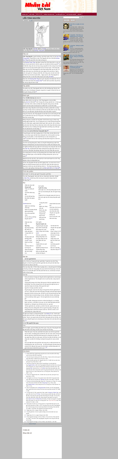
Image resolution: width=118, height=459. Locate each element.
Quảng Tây (38, 80)
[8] (26, 155)
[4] (35, 101)
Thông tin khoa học (49, 14)
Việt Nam (43, 379)
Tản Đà (25, 203)
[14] (26, 320)
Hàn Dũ (28, 102)
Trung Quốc (41, 50)
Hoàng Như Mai (41, 387)
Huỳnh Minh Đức (52, 400)
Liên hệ (79, 14)
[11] (31, 218)
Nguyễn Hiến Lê (31, 365)
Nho (31, 368)
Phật (44, 368)
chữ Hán (35, 48)
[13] (60, 249)
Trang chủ (25, 14)
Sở (38, 233)
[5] (40, 128)
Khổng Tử (48, 313)
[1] (58, 63)
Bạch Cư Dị (31, 398)
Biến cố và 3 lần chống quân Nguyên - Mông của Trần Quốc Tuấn (77, 57)
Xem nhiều (66, 20)
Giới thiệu (31, 14)
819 (45, 48)
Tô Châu (38, 394)
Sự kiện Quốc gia (60, 14)
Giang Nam (44, 382)
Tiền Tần (27, 148)
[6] (47, 130)
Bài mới (73, 20)
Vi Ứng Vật (56, 168)
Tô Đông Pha (38, 398)
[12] (28, 240)
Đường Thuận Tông (30, 62)
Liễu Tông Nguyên (31, 18)
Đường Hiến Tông (34, 78)
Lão (40, 368)
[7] (25, 138)
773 (43, 48)
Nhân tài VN (39, 14)
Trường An (50, 392)
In (31, 20)
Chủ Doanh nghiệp (71, 14)
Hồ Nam (51, 76)
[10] (30, 179)
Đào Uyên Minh (48, 168)
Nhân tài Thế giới (32, 423)
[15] (46, 347)
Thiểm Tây (55, 392)
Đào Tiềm (27, 178)
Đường (36, 50)
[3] (36, 91)
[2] (42, 80)
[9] (59, 167)
